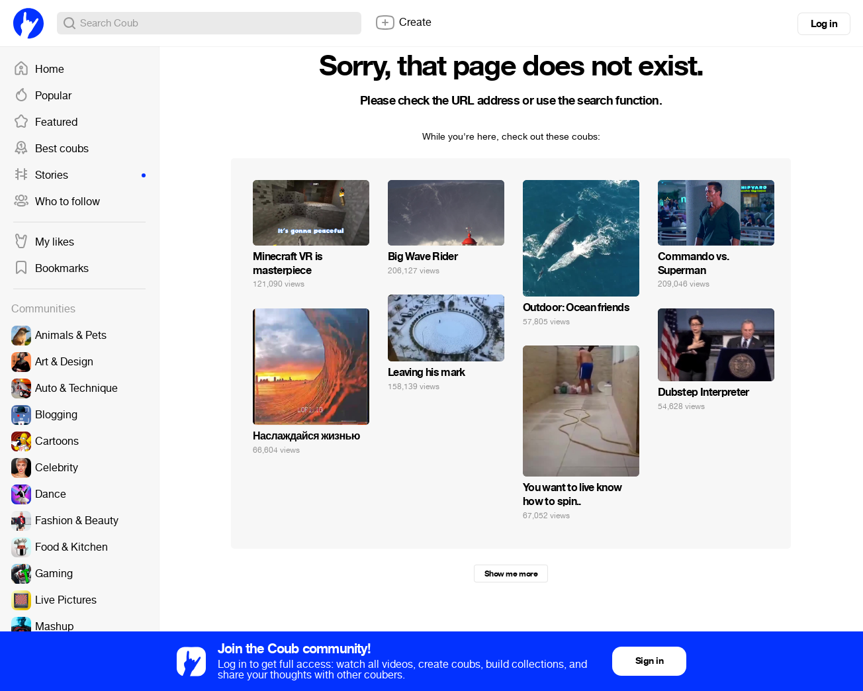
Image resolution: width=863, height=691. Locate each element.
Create (403, 22)
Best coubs (51, 149)
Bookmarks (51, 268)
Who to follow (56, 202)
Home (38, 69)
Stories (79, 175)
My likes (43, 242)
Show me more (510, 574)
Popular (42, 96)
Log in (824, 23)
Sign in (649, 661)
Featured (45, 122)
